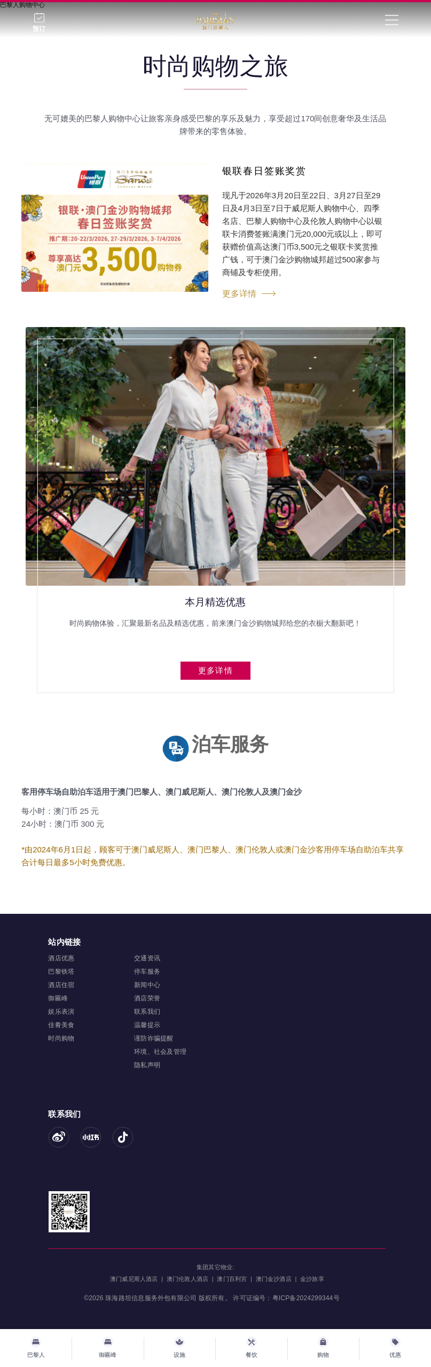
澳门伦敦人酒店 (187, 1279)
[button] (200, 697)
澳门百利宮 (232, 1279)
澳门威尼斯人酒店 (134, 1279)
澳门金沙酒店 (274, 1279)
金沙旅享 (312, 1279)
